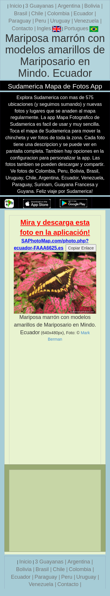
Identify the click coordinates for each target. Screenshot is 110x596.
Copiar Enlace (81, 248)
